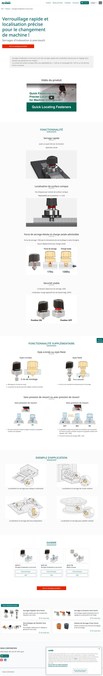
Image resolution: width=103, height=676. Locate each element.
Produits (48, 3)
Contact (85, 3)
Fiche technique (25, 571)
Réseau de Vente (58, 3)
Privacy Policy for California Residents (58, 664)
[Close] (99, 649)
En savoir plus (45, 618)
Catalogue (68, 3)
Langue (93, 3)
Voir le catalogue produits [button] (18, 46)
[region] (74, 661)
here (75, 658)
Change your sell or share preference (57, 666)
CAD (25, 575)
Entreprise (76, 3)
